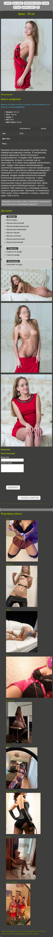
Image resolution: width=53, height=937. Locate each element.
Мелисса (9, 564)
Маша (8, 746)
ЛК (38, 7)
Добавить (13, 487)
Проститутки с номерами (12, 934)
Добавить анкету (28, 7)
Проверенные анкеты (32, 3)
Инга (8, 519)
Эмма (8, 610)
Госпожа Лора (11, 791)
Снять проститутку (20, 931)
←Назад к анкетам (29, 498)
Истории (17, 7)
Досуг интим (7, 931)
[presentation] (15, 479)
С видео (45, 3)
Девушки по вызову (36, 931)
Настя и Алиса (12, 882)
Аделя (8, 837)
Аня (7, 655)
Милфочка (10, 701)
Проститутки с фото (31, 934)
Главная (8, 3)
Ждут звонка (17, 3)
